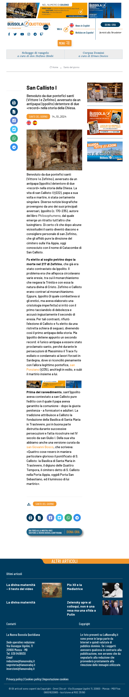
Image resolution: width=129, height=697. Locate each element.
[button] (64, 43)
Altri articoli (65, 561)
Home (54, 67)
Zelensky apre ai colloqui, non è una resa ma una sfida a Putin (81, 608)
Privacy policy (14, 679)
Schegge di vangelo (35, 53)
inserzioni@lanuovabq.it (20, 669)
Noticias (84, 32)
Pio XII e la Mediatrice (75, 587)
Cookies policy (32, 679)
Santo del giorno (71, 67)
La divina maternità (20, 602)
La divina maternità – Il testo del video (20, 587)
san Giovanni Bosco (40, 447)
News (82, 25)
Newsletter (110, 32)
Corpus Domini (93, 53)
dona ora (110, 24)
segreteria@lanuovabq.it (20, 665)
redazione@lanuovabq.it (20, 661)
